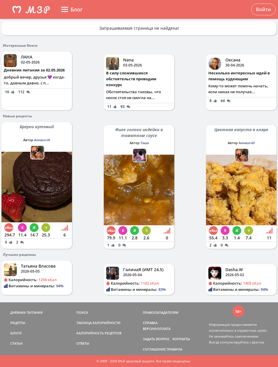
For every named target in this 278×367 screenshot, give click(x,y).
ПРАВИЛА (174, 349)
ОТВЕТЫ (82, 343)
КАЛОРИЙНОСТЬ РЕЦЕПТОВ (98, 333)
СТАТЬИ (16, 343)
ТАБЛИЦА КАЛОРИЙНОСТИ (98, 323)
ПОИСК (82, 312)
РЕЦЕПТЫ (17, 323)
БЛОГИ (16, 333)
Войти (263, 9)
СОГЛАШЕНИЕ (154, 349)
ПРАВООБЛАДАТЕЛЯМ (160, 312)
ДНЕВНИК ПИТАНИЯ (26, 312)
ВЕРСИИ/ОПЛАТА (156, 328)
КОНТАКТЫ (181, 339)
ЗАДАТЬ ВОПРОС (156, 339)
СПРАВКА (150, 323)
